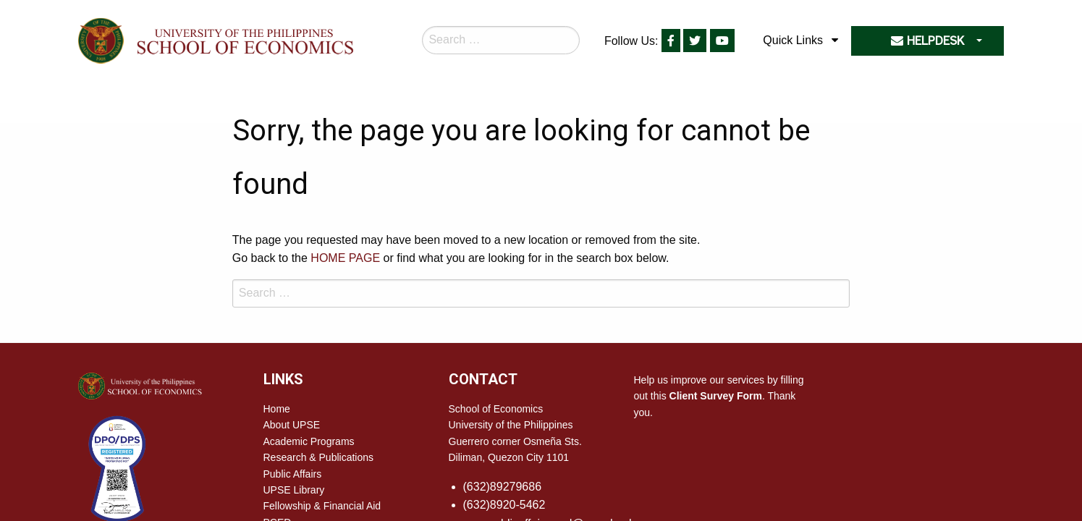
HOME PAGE (345, 258)
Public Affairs (292, 474)
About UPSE (292, 425)
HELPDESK (927, 40)
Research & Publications (318, 457)
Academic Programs (309, 441)
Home (276, 409)
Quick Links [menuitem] (793, 40)
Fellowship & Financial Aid (322, 506)
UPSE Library (294, 490)
